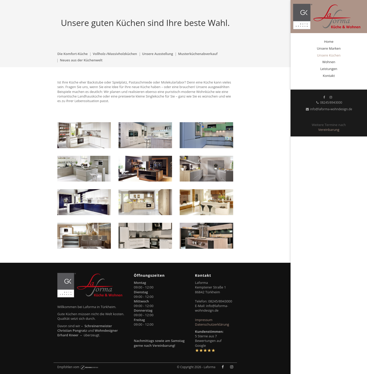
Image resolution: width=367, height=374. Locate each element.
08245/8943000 (328, 102)
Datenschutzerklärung (212, 324)
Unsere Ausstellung (157, 53)
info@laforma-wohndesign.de (328, 109)
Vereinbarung (328, 129)
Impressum (204, 319)
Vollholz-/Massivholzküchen (115, 53)
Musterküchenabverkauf (198, 53)
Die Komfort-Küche (72, 53)
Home (329, 41)
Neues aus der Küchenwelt (81, 60)
